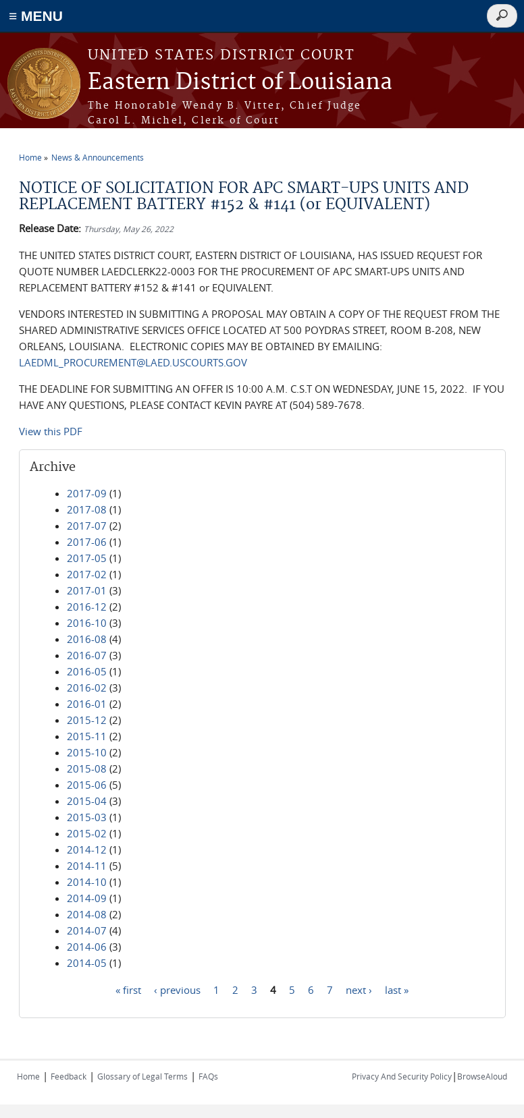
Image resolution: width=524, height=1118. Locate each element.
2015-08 (87, 768)
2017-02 (87, 574)
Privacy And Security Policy (402, 1076)
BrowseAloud (482, 1076)
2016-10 (87, 623)
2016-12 (87, 606)
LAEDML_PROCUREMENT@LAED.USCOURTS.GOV (133, 362)
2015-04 (87, 801)
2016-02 (87, 687)
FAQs (208, 1076)
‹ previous (177, 989)
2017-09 (87, 493)
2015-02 (87, 833)
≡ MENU (36, 16)
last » (397, 989)
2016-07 (87, 655)
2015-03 (87, 817)
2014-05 (87, 963)
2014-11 (87, 865)
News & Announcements (97, 157)
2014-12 (87, 849)
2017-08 (87, 509)
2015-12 (87, 720)
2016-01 (87, 703)
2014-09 (87, 898)
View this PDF (50, 431)
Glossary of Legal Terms (142, 1076)
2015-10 (87, 752)
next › (359, 989)
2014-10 (87, 882)
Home (30, 157)
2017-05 (87, 558)
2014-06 (87, 946)
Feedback (68, 1076)
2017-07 (87, 525)
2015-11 (87, 736)
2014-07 (87, 930)
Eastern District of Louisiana (240, 82)
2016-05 (87, 671)
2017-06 (87, 542)
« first (128, 989)
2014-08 (87, 914)
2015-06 (87, 784)
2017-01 (87, 590)
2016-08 (87, 639)
